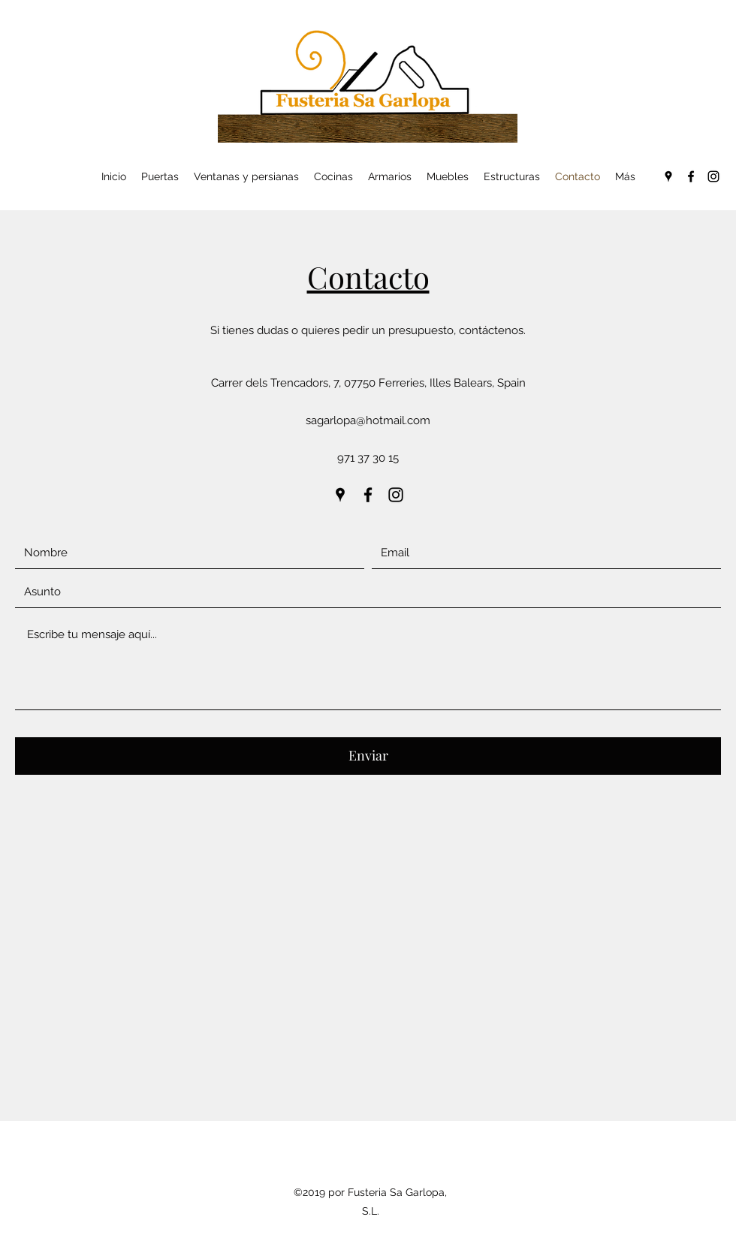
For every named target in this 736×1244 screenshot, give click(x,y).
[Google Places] (668, 176)
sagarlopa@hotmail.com (368, 420)
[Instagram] (713, 176)
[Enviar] (368, 756)
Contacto (368, 277)
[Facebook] (690, 176)
